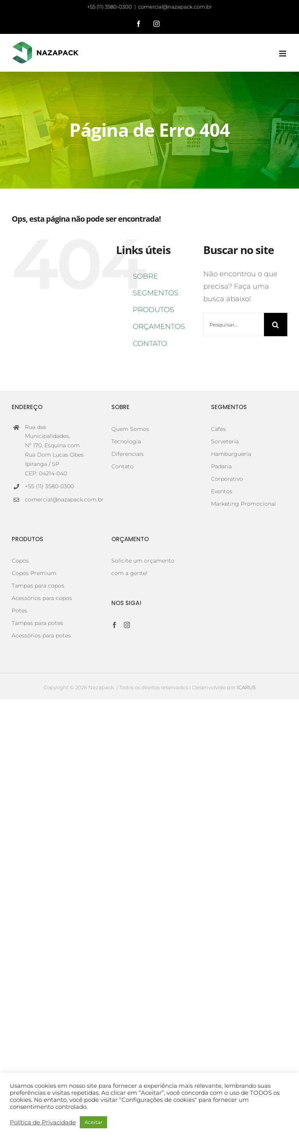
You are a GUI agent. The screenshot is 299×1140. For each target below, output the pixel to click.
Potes (19, 610)
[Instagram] (127, 625)
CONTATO (150, 343)
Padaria (221, 466)
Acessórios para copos (42, 598)
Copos (20, 560)
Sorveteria (225, 441)
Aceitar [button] (93, 1122)
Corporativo (227, 478)
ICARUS (246, 687)
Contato (122, 466)
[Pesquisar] (275, 324)
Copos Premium (34, 573)
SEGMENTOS (155, 293)
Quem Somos (130, 428)
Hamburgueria (231, 453)
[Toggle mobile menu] (283, 53)
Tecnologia (126, 441)
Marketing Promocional (243, 503)
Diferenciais (127, 453)
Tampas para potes (37, 622)
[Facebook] (114, 625)
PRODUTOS (153, 309)
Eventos (221, 491)
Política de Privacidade (43, 1122)
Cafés (218, 428)
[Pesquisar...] (233, 324)
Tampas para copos (38, 585)
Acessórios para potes (41, 635)
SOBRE (145, 276)
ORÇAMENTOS (159, 326)
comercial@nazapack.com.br (175, 7)
